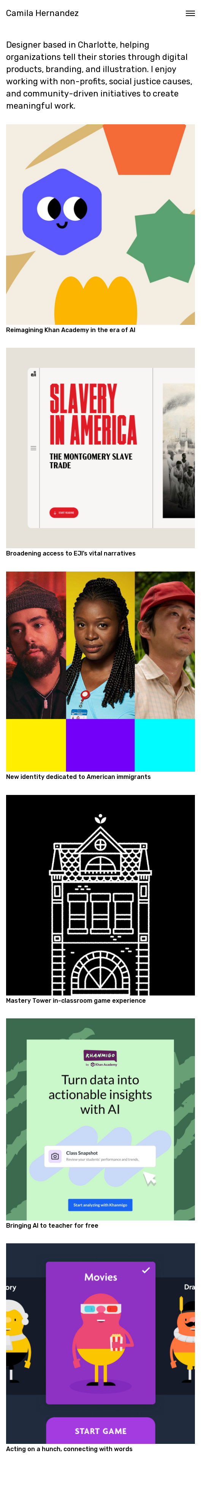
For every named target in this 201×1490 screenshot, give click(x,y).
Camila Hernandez (42, 13)
